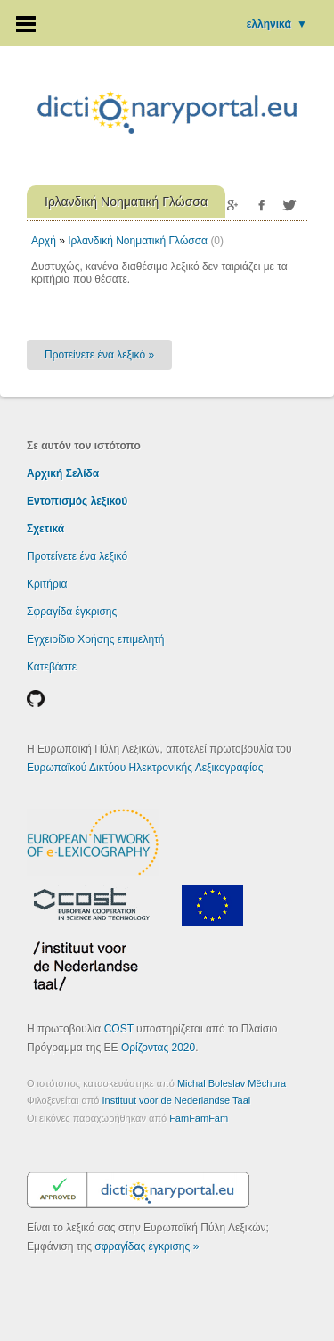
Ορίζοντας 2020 (158, 1047)
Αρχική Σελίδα (63, 473)
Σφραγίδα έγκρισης (72, 611)
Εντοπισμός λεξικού (77, 501)
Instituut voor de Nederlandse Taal (176, 1100)
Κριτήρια (47, 584)
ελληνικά (277, 24)
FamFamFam (198, 1118)
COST (119, 1029)
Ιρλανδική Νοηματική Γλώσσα (138, 240)
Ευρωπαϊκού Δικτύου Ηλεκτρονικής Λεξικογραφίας (145, 767)
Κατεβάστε (52, 667)
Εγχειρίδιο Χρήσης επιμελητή (96, 639)
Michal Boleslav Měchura (231, 1083)
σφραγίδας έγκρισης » (146, 1246)
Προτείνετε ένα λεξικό (77, 556)
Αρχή (43, 240)
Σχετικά (45, 528)
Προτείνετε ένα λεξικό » (99, 355)
